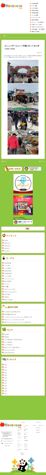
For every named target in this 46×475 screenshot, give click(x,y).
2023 (5, 367)
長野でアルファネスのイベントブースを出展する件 (17, 322)
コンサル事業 (35, 15)
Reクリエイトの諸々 (9, 350)
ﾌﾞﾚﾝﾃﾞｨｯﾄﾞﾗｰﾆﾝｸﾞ (36, 17)
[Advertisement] (23, 408)
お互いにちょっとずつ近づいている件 (14, 319)
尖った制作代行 (8, 344)
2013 (5, 393)
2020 (5, 375)
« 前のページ (4, 161)
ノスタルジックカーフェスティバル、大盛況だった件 (18, 317)
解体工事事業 (35, 20)
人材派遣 (7, 48)
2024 (5, 364)
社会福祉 (12, 48)
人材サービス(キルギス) (37, 27)
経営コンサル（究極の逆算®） (12, 347)
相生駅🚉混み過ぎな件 (10, 314)
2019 (5, 377)
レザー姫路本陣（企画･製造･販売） (13, 339)
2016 (5, 385)
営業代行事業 (35, 10)
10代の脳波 (34, 29)
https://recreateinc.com (8, 441)
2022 (5, 370)
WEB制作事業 (35, 12)
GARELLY (7, 248)
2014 (5, 391)
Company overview (8, 443)
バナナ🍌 (34, 22)
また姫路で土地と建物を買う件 (12, 311)
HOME (6, 240)
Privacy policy (7, 445)
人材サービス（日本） (37, 24)
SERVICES (7, 245)
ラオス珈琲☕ (35, 8)
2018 (5, 380)
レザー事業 (34, 5)
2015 (5, 388)
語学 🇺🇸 (41, 22)
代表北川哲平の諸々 (9, 352)
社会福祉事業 (35, 3)
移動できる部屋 (35, 31)
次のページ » (42, 161)
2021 (5, 372)
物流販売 (6, 336)
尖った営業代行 (8, 342)
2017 (5, 383)
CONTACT (7, 250)
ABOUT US (7, 243)
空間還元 (43, 29)
